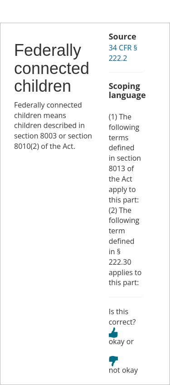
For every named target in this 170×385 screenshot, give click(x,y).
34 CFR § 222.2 (123, 53)
